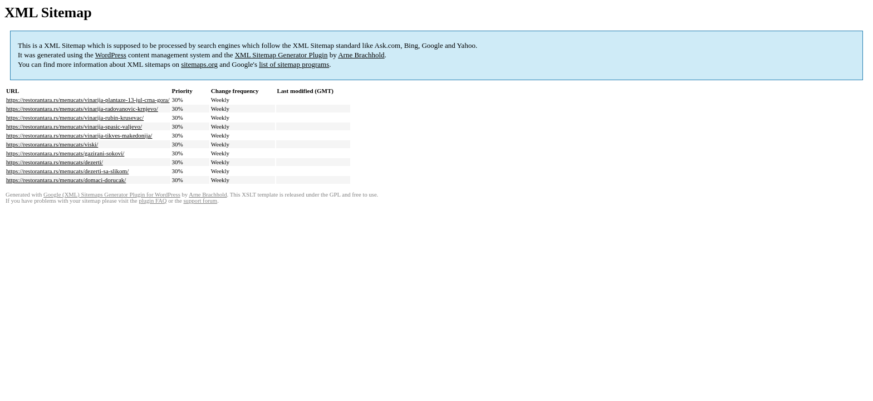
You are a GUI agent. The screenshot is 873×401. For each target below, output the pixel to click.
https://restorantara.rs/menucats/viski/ (52, 144)
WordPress (110, 55)
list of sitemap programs (294, 64)
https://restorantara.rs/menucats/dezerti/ (54, 162)
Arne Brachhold (361, 55)
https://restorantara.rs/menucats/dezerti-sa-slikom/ (67, 171)
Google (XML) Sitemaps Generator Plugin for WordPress (111, 195)
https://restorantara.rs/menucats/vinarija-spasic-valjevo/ (74, 126)
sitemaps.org (199, 64)
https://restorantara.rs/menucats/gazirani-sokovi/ (65, 153)
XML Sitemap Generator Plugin (281, 55)
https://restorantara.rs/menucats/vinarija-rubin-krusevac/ (75, 117)
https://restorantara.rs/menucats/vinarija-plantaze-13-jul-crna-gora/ (88, 99)
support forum (200, 201)
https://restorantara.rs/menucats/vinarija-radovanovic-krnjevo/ (82, 108)
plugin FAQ (152, 201)
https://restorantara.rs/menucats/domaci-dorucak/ (66, 180)
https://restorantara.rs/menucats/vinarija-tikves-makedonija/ (79, 135)
